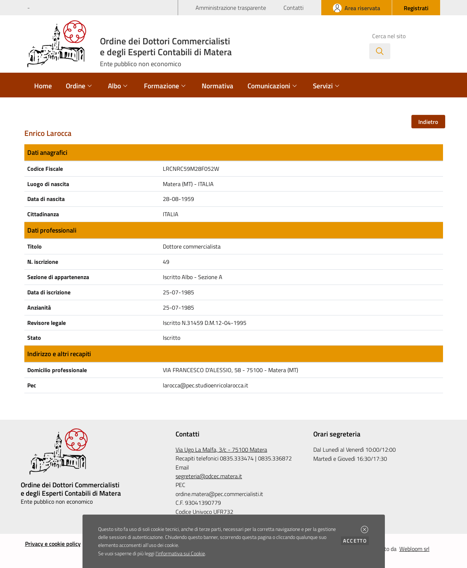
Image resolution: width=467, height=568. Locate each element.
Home (43, 85)
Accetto (356, 540)
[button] (364, 529)
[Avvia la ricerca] (379, 51)
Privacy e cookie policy (53, 544)
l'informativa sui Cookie (180, 553)
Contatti (293, 7)
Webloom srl (414, 548)
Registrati (416, 8)
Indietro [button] (428, 121)
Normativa (217, 85)
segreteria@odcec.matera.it (209, 476)
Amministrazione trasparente (231, 7)
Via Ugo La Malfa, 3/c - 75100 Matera (221, 449)
